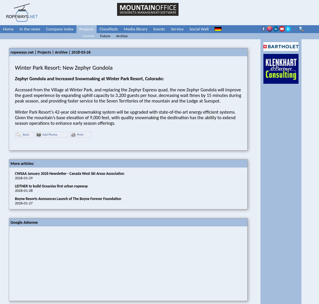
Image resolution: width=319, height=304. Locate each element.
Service (177, 29)
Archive (122, 36)
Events (159, 29)
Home (8, 29)
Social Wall (199, 29)
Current (88, 36)
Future (105, 36)
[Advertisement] (53, 263)
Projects (86, 29)
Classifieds (109, 29)
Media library (136, 29)
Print (77, 135)
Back (22, 135)
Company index (59, 29)
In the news (30, 29)
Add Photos (47, 135)
